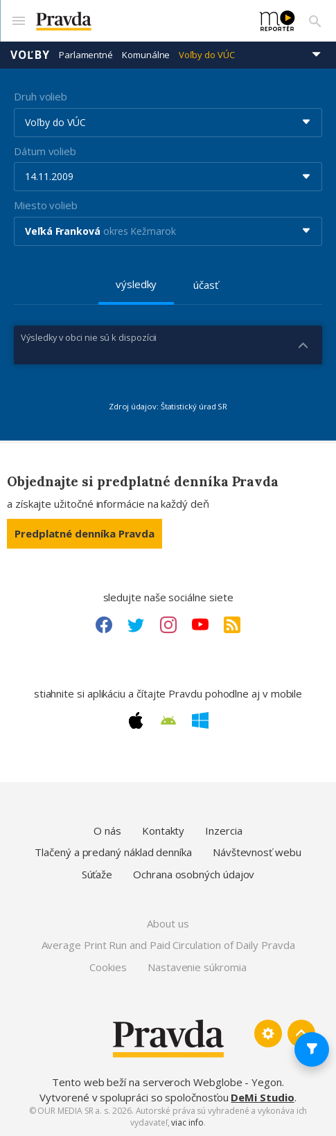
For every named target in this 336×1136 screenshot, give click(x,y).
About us (167, 923)
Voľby (30, 54)
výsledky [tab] (136, 284)
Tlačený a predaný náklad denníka (113, 852)
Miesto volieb (46, 205)
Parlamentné (86, 54)
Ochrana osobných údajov (193, 874)
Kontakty (163, 830)
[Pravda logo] (139, 21)
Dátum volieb (45, 151)
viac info (187, 1122)
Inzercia (223, 830)
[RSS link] (232, 625)
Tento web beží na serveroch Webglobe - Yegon (167, 1082)
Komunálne (146, 54)
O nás (107, 830)
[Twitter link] (135, 625)
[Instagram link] (168, 625)
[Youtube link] (200, 625)
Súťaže (97, 874)
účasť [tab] (205, 285)
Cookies (107, 967)
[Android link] (168, 720)
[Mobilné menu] (18, 21)
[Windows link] (200, 720)
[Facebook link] (104, 625)
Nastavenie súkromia (197, 967)
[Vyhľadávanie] (315, 20)
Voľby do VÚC (206, 54)
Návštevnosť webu (257, 852)
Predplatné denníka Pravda (84, 533)
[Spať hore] (301, 1033)
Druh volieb (40, 96)
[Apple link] (135, 720)
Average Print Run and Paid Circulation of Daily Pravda (168, 945)
